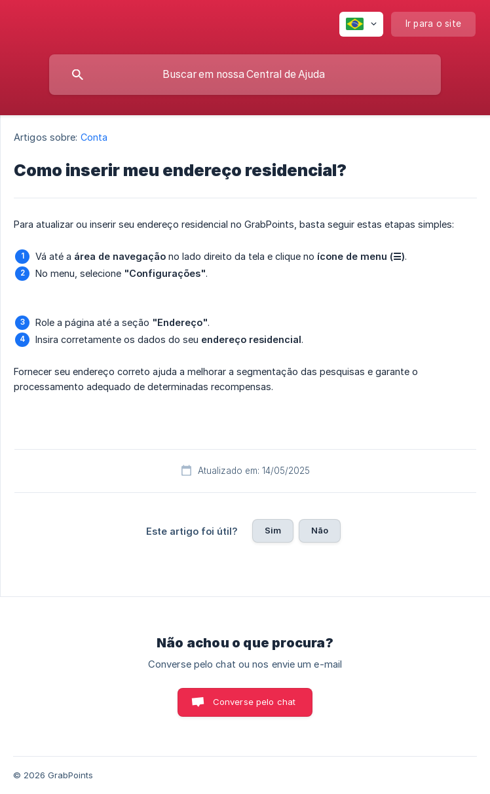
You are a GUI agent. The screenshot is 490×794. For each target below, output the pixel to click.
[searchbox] (245, 74)
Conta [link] (94, 137)
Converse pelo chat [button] (254, 701)
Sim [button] (273, 530)
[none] (361, 24)
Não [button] (319, 530)
